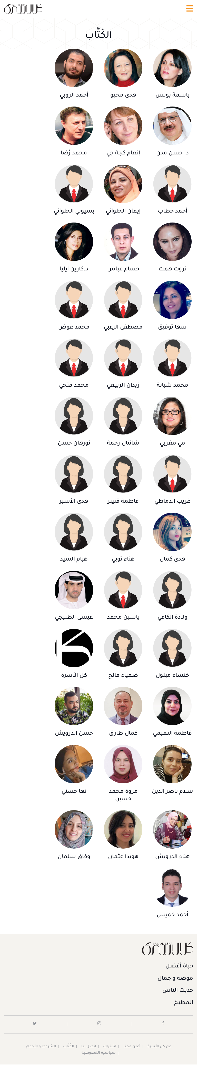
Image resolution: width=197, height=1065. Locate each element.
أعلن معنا (131, 1048)
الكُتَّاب (68, 1048)
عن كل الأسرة (159, 1048)
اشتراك (109, 1048)
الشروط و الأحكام (41, 1048)
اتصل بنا (88, 1048)
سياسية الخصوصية (98, 1054)
